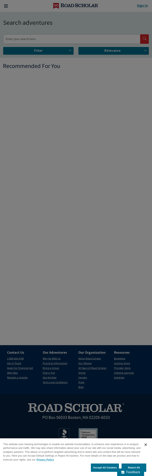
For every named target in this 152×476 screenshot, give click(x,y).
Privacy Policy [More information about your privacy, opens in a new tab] (45, 459)
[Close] (145, 444)
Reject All (134, 467)
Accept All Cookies (105, 467)
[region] (76, 457)
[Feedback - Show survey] (130, 472)
